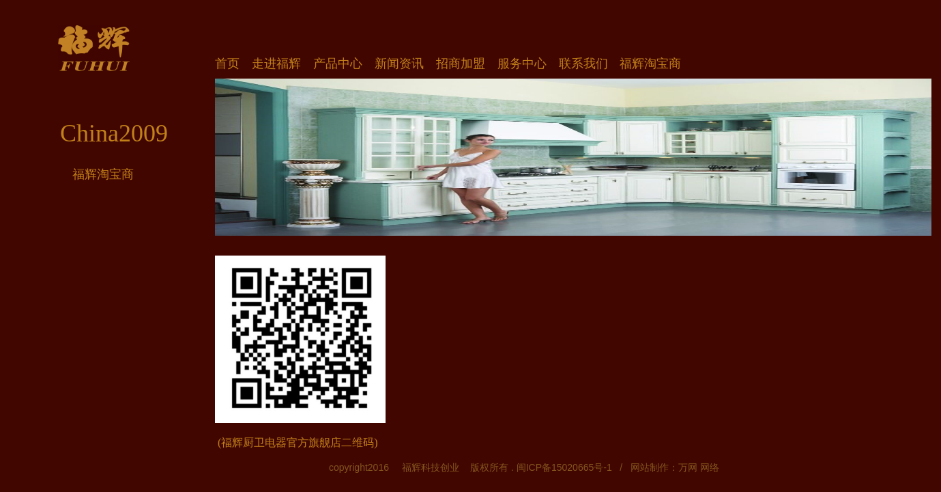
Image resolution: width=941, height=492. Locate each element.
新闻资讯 (399, 63)
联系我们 (583, 63)
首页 (227, 63)
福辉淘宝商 (103, 174)
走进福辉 (276, 63)
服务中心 (522, 63)
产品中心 (337, 63)
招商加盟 (460, 63)
